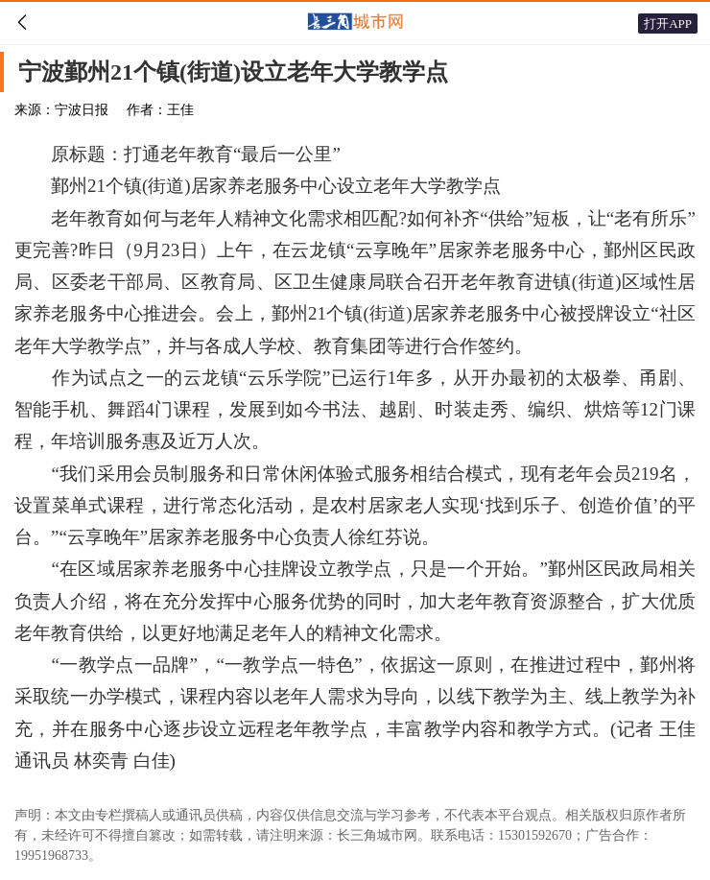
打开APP (668, 23)
